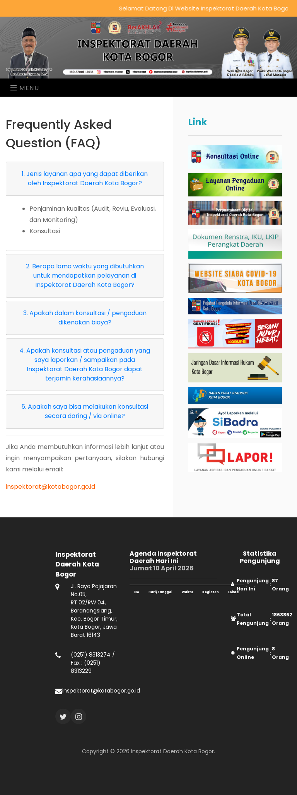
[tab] (85, 179)
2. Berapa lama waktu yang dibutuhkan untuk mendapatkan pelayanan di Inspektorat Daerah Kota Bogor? (85, 275)
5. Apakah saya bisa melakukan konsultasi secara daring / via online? (84, 411)
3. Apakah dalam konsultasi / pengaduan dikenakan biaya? (85, 318)
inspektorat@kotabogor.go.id (50, 486)
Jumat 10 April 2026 (173, 571)
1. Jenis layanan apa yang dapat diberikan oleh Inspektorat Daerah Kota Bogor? (85, 178)
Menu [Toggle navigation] (24, 88)
